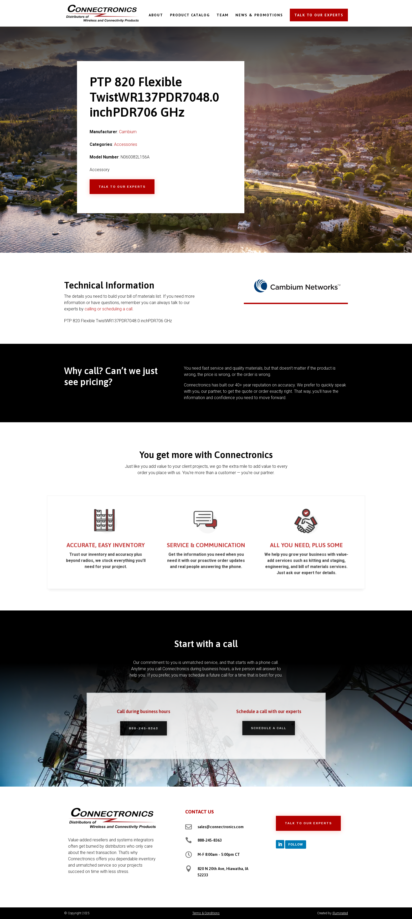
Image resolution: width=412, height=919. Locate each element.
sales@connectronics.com (221, 826)
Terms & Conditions (206, 913)
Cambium (128, 131)
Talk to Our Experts (122, 186)
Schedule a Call (259, 727)
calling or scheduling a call (108, 308)
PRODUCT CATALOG (190, 15)
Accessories (125, 144)
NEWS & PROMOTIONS (259, 15)
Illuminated (340, 913)
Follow (295, 844)
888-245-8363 (153, 728)
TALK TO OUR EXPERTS (318, 15)
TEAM (223, 15)
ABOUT (156, 15)
